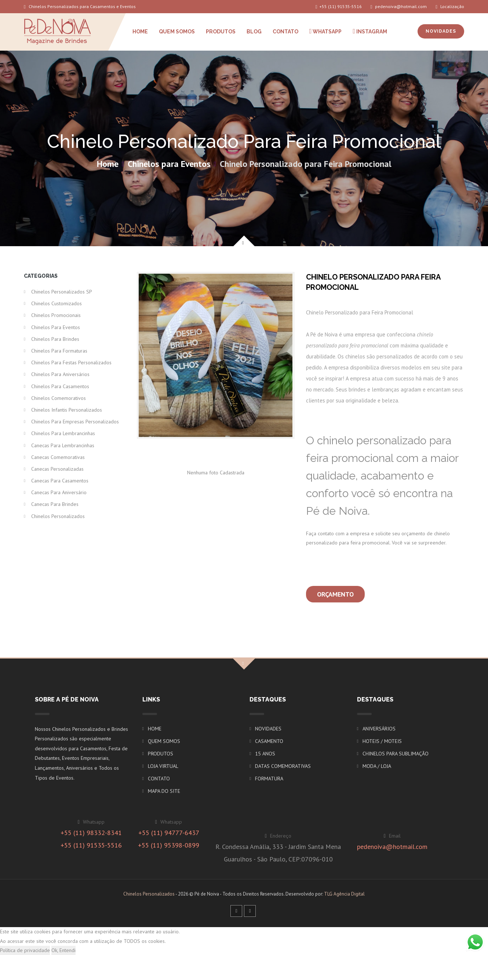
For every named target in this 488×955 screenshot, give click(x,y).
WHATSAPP (325, 31)
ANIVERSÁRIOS (379, 728)
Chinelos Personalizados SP (61, 291)
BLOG (254, 31)
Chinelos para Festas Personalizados (71, 362)
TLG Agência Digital (344, 894)
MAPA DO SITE (164, 791)
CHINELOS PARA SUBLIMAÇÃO (396, 753)
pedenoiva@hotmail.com (399, 6)
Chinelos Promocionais (56, 315)
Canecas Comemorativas (58, 457)
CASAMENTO (269, 741)
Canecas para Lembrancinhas (62, 445)
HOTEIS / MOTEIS (382, 741)
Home (108, 164)
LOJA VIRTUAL (163, 766)
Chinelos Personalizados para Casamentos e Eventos (80, 6)
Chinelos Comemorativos (58, 398)
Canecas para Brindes (55, 504)
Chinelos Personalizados (58, 516)
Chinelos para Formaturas (59, 350)
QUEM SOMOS (177, 31)
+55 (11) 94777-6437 (168, 832)
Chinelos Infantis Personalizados (66, 410)
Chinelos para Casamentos (60, 386)
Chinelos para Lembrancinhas (63, 433)
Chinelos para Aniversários (60, 374)
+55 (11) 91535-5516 (339, 6)
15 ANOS (265, 753)
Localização (450, 6)
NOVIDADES (441, 31)
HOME (140, 31)
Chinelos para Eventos (169, 164)
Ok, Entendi (63, 950)
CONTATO (285, 31)
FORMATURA (269, 778)
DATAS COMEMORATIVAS (283, 766)
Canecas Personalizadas (57, 469)
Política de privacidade (25, 950)
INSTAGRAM (370, 31)
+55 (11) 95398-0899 (168, 845)
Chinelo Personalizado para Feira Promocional (306, 164)
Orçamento (335, 594)
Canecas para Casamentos (59, 480)
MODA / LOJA (377, 766)
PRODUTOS (221, 31)
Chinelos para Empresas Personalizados (75, 421)
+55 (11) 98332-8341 (91, 832)
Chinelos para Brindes (55, 339)
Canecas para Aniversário (59, 492)
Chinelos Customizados (56, 303)
